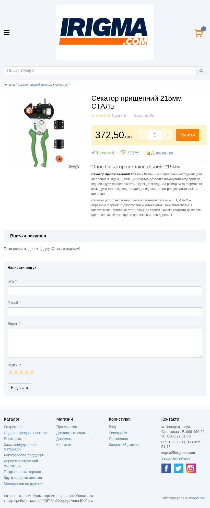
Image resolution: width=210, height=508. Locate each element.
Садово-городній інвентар (35, 84)
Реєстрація (118, 433)
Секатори (61, 84)
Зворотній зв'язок (175, 458)
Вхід (112, 427)
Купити (187, 134)
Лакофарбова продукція (24, 455)
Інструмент (13, 427)
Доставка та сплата (72, 433)
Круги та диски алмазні (23, 478)
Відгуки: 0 (119, 116)
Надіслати (19, 388)
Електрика (12, 439)
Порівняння (118, 439)
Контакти (63, 445)
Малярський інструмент (23, 483)
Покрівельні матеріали (22, 472)
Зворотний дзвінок (124, 445)
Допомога (64, 439)
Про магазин (66, 427)
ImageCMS (197, 498)
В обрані (133, 152)
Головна (9, 84)
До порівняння (162, 153)
